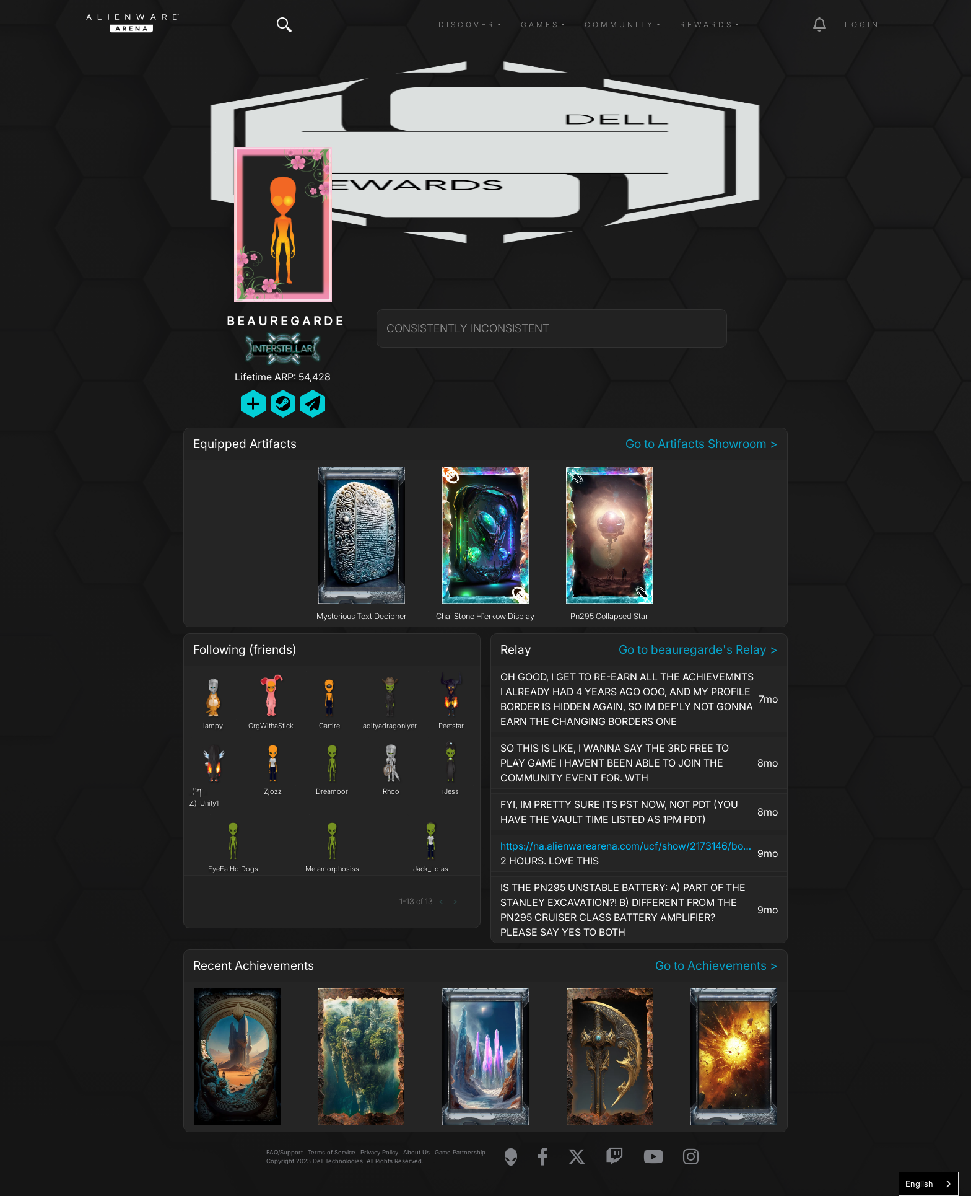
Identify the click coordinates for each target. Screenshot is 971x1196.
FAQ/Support (284, 1152)
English (919, 1184)
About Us (416, 1152)
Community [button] (620, 24)
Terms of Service (331, 1152)
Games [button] (540, 24)
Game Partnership (460, 1152)
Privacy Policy (379, 1152)
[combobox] (929, 1184)
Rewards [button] (706, 24)
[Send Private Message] (312, 404)
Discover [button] (466, 24)
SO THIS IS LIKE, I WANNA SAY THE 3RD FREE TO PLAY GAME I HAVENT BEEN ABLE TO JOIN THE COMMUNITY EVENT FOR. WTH (614, 763)
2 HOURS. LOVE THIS (627, 852)
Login (862, 24)
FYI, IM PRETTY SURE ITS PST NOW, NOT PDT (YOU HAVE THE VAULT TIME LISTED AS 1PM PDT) (619, 811)
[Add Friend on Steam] (283, 404)
